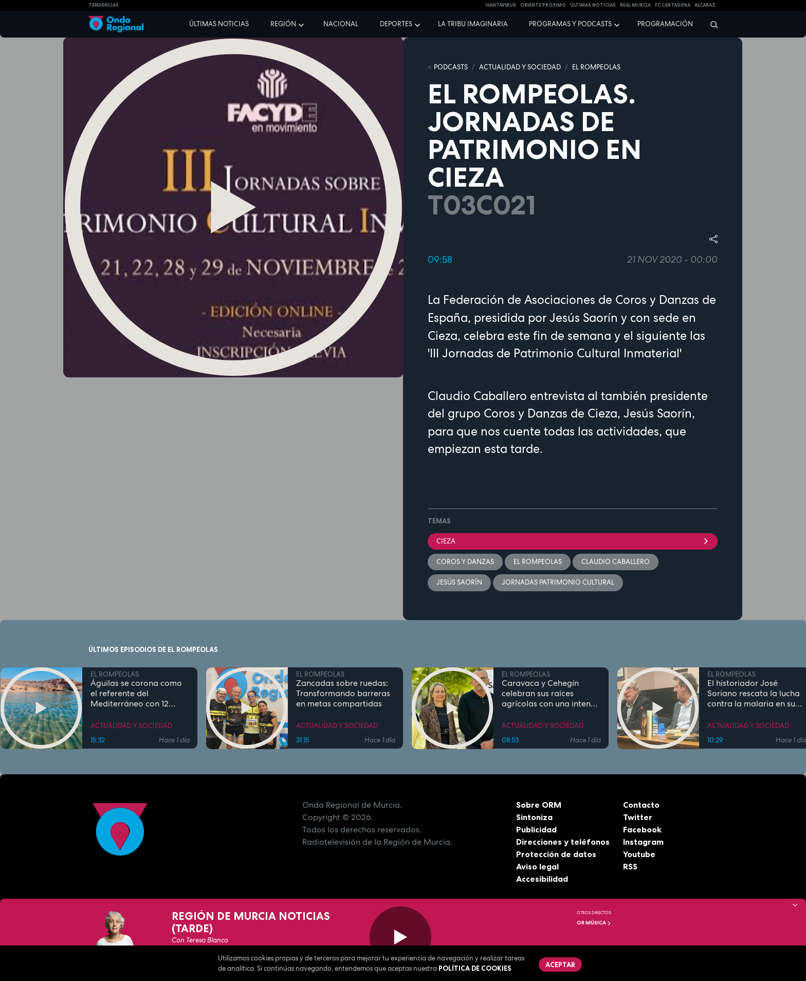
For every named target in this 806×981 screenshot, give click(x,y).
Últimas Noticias (593, 5)
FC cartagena (672, 5)
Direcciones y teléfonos (563, 842)
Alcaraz (705, 5)
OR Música (594, 922)
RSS (630, 866)
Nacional (340, 24)
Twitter (637, 817)
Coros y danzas (465, 561)
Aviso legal (537, 866)
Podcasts (451, 67)
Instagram (643, 842)
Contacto (641, 805)
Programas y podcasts (570, 24)
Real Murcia (635, 5)
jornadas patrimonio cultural (558, 582)
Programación (665, 24)
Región (283, 24)
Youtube (639, 854)
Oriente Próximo (543, 5)
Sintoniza (534, 817)
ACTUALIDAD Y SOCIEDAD (520, 67)
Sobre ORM (538, 805)
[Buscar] (711, 24)
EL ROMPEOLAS (596, 67)
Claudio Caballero (615, 561)
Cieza (572, 541)
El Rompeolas (538, 561)
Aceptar (560, 964)
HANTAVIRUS (501, 5)
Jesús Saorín (459, 582)
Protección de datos (556, 854)
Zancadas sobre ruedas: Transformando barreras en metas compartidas (343, 694)
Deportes (396, 24)
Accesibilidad (542, 879)
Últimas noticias (219, 24)
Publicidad (536, 829)
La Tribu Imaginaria (473, 24)
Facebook (642, 829)
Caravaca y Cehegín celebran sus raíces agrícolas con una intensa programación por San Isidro (550, 694)
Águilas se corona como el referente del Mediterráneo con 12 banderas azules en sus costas (136, 694)
